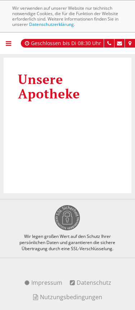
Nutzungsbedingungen (67, 297)
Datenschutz (90, 283)
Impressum (43, 283)
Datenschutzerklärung (51, 24)
